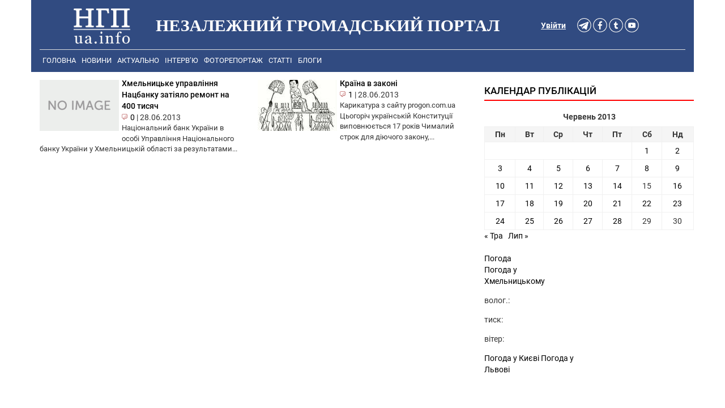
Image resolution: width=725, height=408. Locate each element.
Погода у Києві (511, 358)
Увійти (553, 25)
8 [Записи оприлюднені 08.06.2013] (647, 168)
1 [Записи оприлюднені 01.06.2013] (647, 150)
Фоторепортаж (233, 60)
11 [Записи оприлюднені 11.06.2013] (529, 185)
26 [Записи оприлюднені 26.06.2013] (558, 221)
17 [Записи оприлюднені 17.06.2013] (500, 203)
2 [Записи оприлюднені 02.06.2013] (677, 150)
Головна (59, 60)
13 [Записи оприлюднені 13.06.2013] (587, 185)
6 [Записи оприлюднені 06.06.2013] (588, 168)
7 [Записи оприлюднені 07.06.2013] (617, 168)
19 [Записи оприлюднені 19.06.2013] (558, 203)
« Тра (493, 235)
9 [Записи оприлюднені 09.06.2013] (677, 168)
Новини (97, 60)
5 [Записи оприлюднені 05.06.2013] (558, 168)
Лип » (518, 235)
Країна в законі (369, 83)
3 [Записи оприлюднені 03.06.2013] (500, 168)
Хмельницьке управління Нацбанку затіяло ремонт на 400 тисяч (175, 94)
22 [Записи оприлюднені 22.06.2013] (646, 203)
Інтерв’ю (181, 60)
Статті (280, 60)
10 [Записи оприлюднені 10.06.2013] (500, 185)
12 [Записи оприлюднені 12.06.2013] (558, 185)
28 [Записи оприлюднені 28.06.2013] (617, 221)
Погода (497, 258)
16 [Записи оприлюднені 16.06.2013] (677, 185)
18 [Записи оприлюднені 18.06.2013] (529, 203)
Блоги (310, 60)
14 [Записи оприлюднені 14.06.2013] (617, 185)
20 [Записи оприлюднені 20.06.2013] (587, 203)
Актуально (138, 60)
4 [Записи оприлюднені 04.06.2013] (529, 168)
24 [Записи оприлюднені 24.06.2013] (500, 221)
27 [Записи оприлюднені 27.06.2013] (587, 221)
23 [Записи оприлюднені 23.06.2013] (677, 203)
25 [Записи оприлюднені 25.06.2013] (529, 221)
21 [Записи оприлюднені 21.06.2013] (617, 203)
